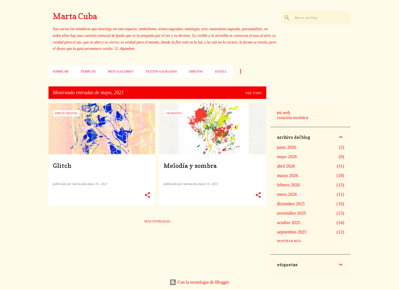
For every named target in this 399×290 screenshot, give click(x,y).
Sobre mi (60, 71)
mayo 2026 (287, 156)
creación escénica (292, 117)
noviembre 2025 (291, 213)
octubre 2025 (288, 222)
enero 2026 (287, 194)
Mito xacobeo (120, 71)
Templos (88, 71)
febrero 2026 (288, 185)
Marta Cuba (75, 16)
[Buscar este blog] (322, 17)
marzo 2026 (287, 175)
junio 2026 (286, 147)
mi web (283, 112)
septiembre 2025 (291, 232)
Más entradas (157, 221)
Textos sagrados (161, 71)
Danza (221, 71)
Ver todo (253, 93)
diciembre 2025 (291, 203)
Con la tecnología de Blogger (199, 282)
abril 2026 (286, 166)
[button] (147, 195)
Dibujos (196, 71)
